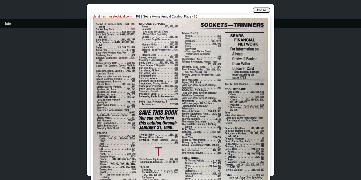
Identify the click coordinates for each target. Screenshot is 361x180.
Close (261, 10)
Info (8, 24)
